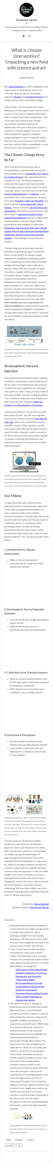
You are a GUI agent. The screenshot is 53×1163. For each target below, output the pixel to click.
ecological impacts (34, 96)
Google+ (30, 1140)
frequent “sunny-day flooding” (29, 200)
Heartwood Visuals (39, 907)
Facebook (19, 1140)
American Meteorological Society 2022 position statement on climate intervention (32, 996)
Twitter (8, 1140)
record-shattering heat (15, 194)
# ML (19, 1145)
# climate (10, 1145)
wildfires (35, 194)
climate (17, 96)
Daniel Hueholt (15, 86)
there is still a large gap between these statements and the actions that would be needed (26, 234)
